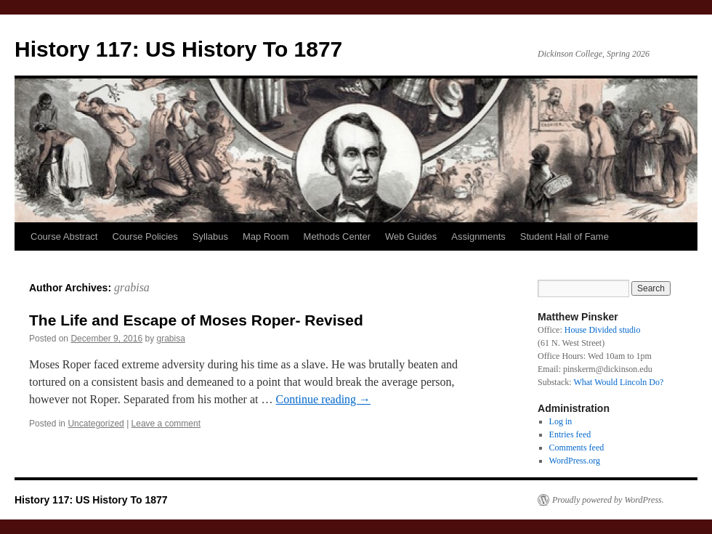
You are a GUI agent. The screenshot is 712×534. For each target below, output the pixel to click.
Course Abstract (64, 236)
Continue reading (323, 399)
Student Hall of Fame (564, 236)
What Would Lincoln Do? (618, 382)
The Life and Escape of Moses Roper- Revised (196, 320)
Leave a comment (166, 423)
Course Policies (145, 236)
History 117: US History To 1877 (178, 49)
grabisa (132, 287)
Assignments (478, 236)
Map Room (266, 236)
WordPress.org (574, 461)
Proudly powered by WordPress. (608, 500)
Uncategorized (96, 423)
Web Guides (411, 236)
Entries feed (570, 434)
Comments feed (576, 447)
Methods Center (337, 236)
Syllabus (210, 236)
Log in (561, 421)
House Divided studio (603, 330)
